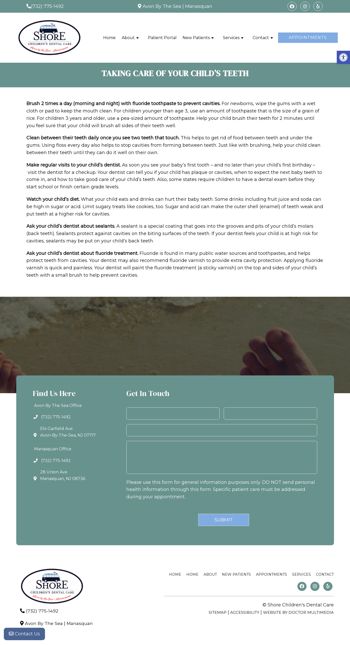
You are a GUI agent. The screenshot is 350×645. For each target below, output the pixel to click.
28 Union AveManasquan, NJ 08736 (62, 475)
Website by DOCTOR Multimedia (298, 612)
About (128, 37)
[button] (343, 57)
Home (109, 37)
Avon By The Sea (162, 6)
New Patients (196, 37)
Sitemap (217, 612)
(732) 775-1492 (47, 6)
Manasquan (198, 6)
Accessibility (244, 612)
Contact (261, 37)
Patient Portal (162, 37)
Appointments (308, 37)
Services (231, 37)
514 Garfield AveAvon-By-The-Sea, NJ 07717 (68, 432)
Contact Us (24, 635)
